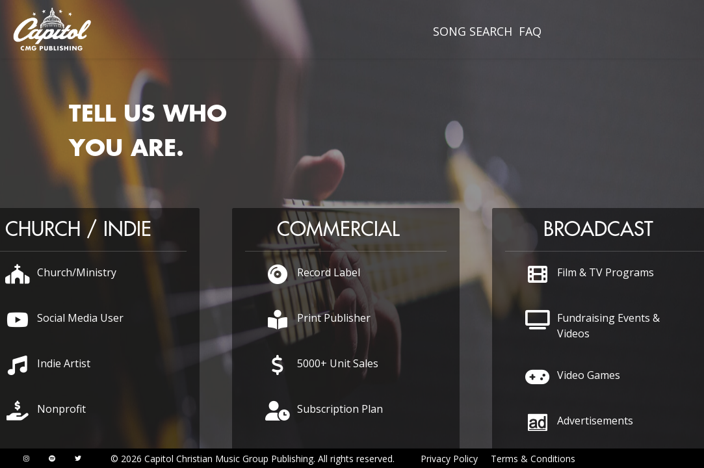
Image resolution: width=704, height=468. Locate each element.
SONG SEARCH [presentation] (472, 31)
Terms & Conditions (533, 458)
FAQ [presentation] (530, 31)
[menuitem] (472, 32)
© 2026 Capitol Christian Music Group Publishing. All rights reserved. (253, 458)
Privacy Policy (449, 458)
